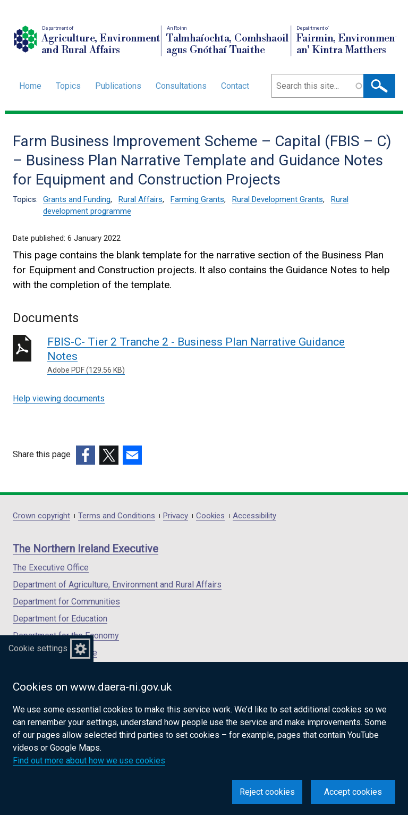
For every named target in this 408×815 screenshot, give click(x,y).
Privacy (175, 516)
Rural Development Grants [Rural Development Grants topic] (277, 199)
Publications (118, 86)
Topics (68, 86)
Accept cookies (353, 792)
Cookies (210, 516)
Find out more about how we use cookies (89, 760)
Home (30, 86)
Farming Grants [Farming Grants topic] (197, 199)
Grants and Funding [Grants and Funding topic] (76, 199)
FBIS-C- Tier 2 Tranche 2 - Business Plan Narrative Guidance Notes (200, 355)
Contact (235, 86)
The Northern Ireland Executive (85, 548)
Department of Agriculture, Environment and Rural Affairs (117, 584)
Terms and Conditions (116, 516)
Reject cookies (267, 792)
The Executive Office (51, 567)
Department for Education (60, 619)
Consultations (181, 86)
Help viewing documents (59, 398)
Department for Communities (66, 601)
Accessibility (254, 516)
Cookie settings (37, 648)
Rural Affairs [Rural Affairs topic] (140, 199)
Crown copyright (41, 516)
